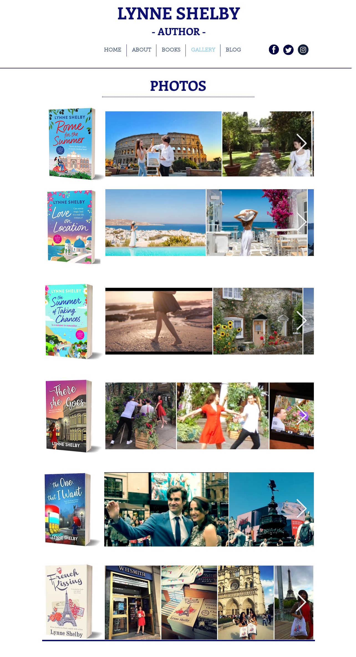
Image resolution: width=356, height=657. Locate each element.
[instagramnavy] (303, 49)
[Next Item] (301, 222)
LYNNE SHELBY (178, 12)
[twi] (288, 49)
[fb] (273, 49)
